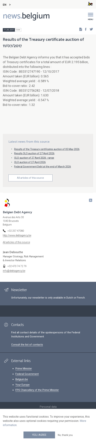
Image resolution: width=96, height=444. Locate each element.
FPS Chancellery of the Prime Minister (37, 390)
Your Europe (22, 384)
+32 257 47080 (16, 230)
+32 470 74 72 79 (17, 266)
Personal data (48, 406)
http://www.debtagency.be (17, 235)
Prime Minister (23, 368)
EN (4, 4)
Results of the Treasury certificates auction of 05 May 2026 (47, 149)
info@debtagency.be (14, 270)
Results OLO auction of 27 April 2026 (34, 153)
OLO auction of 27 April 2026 (30, 162)
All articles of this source (30, 177)
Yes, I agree (39, 434)
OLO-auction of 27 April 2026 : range (34, 157)
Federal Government (27, 374)
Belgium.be (21, 379)
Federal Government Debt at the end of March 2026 (42, 166)
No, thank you (65, 435)
